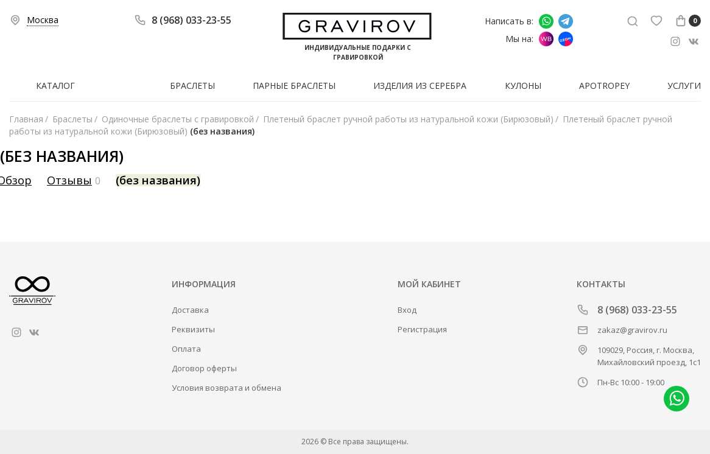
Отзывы (69, 180)
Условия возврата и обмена (226, 387)
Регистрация (422, 329)
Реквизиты (193, 329)
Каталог (55, 85)
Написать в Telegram (565, 21)
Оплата (186, 348)
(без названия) (158, 180)
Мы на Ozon (565, 39)
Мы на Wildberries (546, 39)
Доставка (190, 309)
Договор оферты (204, 368)
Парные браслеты (294, 85)
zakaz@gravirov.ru (632, 329)
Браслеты (192, 85)
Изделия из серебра (419, 85)
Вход (407, 309)
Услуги (684, 85)
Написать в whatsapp (546, 21)
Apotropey (604, 85)
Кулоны (523, 85)
